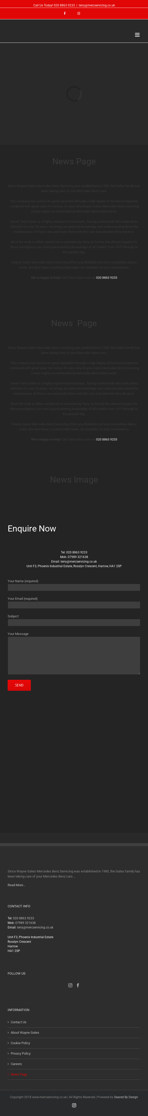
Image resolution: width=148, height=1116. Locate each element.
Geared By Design (126, 1097)
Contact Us (18, 1022)
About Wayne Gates (25, 1032)
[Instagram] (70, 985)
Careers (16, 1064)
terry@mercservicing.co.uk (97, 5)
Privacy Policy (21, 1053)
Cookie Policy (20, 1043)
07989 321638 (78, 557)
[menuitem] (67, 13)
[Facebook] (78, 985)
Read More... (16, 885)
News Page (19, 1074)
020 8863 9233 (64, 5)
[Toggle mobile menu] (137, 34)
